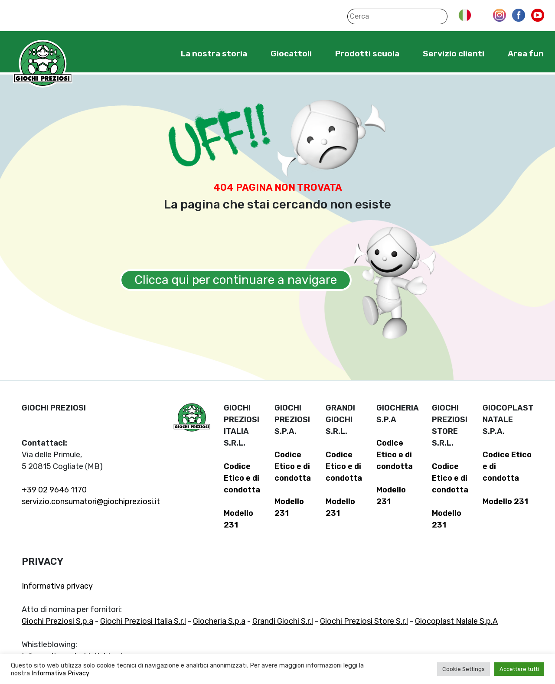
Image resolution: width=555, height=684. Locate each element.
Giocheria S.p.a (219, 621)
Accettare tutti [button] (519, 669)
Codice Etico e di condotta (242, 478)
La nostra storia (214, 54)
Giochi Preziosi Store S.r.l (364, 621)
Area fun (526, 54)
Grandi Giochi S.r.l (282, 621)
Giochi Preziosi (42, 64)
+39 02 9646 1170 (54, 490)
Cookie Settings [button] (463, 669)
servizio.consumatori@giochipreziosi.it (91, 501)
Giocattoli (291, 54)
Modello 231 (505, 501)
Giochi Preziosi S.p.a (57, 621)
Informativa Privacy (60, 673)
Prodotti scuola (367, 54)
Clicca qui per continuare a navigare (235, 280)
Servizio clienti (453, 54)
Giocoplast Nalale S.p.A (456, 621)
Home (154, 53)
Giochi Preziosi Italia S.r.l (143, 621)
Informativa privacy (57, 586)
